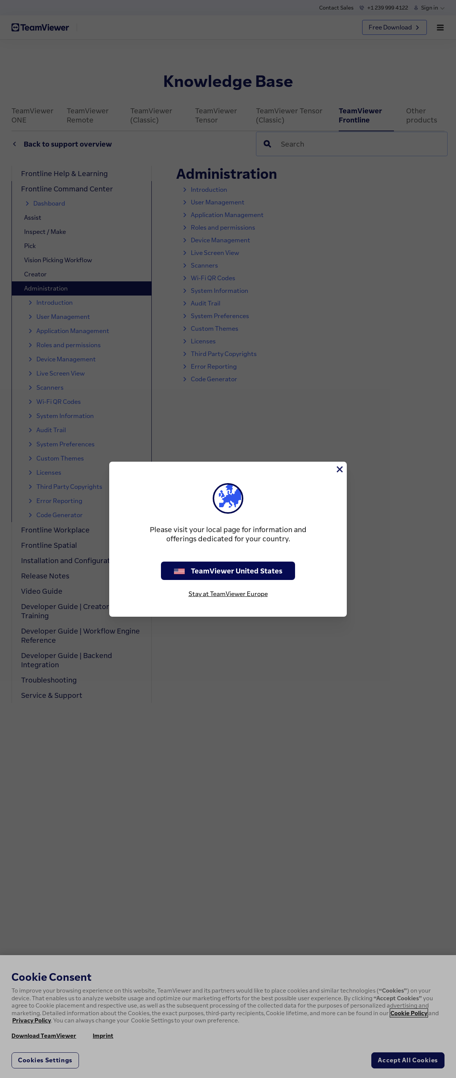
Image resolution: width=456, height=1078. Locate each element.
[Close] (339, 469)
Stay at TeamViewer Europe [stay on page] (228, 594)
